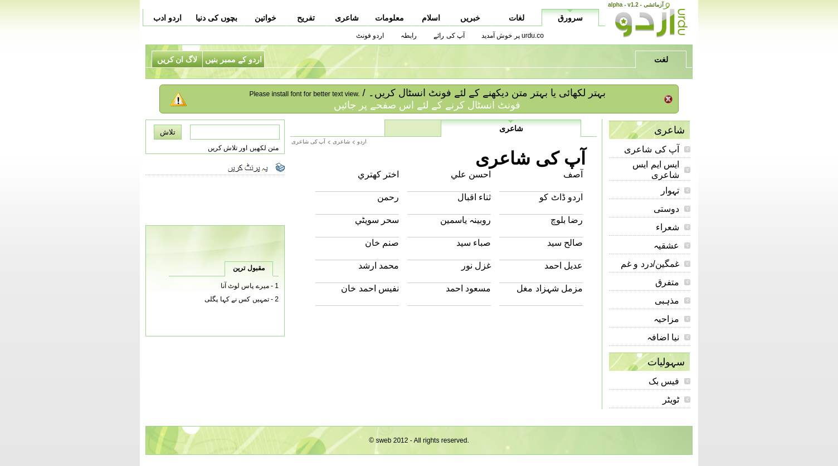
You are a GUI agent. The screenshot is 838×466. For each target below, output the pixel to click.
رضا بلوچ (566, 220)
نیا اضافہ (663, 337)
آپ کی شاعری (651, 149)
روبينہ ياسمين (465, 220)
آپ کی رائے (449, 35)
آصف (573, 174)
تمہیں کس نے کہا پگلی (236, 299)
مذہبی (667, 300)
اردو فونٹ (370, 35)
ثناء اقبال (474, 197)
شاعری (341, 141)
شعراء (667, 227)
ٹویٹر (670, 399)
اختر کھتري (378, 174)
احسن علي (471, 174)
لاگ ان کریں (177, 59)
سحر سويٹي (377, 220)
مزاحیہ (666, 319)
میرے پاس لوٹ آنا (245, 286)
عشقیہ (666, 245)
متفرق (667, 282)
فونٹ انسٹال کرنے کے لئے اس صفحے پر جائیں (427, 105)
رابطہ (409, 35)
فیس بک (664, 381)
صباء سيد (473, 242)
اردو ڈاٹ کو (561, 197)
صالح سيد (565, 242)
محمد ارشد (378, 265)
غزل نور (476, 265)
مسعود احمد (468, 288)
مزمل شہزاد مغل (550, 288)
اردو (362, 141)
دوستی (666, 209)
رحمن (388, 197)
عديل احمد (563, 265)
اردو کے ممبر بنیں (233, 59)
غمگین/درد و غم (650, 264)
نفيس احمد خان (370, 288)
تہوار (670, 190)
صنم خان (382, 242)
